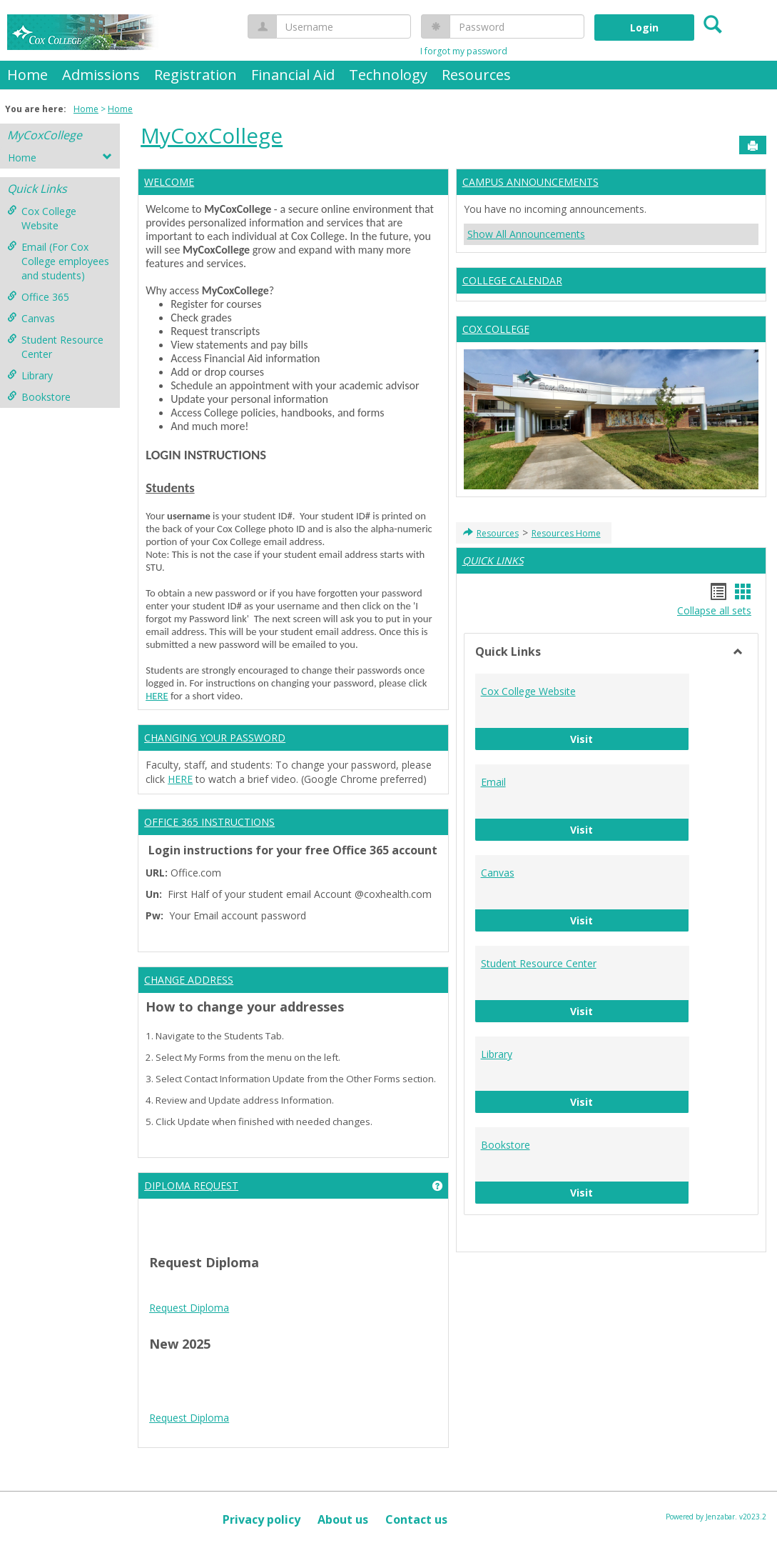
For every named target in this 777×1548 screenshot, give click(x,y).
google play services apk (316, 1387)
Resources (476, 74)
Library (30, 375)
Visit (629, 738)
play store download (196, 1372)
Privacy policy (261, 1519)
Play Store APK (280, 1401)
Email (493, 782)
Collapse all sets (714, 610)
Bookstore (39, 397)
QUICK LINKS (493, 560)
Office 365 (38, 297)
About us (343, 1519)
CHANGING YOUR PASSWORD (214, 737)
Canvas (31, 318)
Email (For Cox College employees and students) (58, 261)
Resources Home (566, 533)
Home (27, 74)
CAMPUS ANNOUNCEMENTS (530, 182)
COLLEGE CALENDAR (512, 280)
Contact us (416, 1519)
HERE (157, 695)
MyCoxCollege (44, 135)
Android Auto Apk (217, 1387)
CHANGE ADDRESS (188, 980)
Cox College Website (41, 218)
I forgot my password (463, 51)
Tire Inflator (277, 1444)
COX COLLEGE (495, 329)
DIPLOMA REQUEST (191, 1185)
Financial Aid (293, 74)
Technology (388, 74)
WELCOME (169, 182)
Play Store (341, 1401)
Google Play (395, 1401)
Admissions (101, 74)
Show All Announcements (526, 234)
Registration (195, 74)
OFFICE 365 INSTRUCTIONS (209, 822)
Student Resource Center (55, 347)
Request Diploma (189, 1307)
